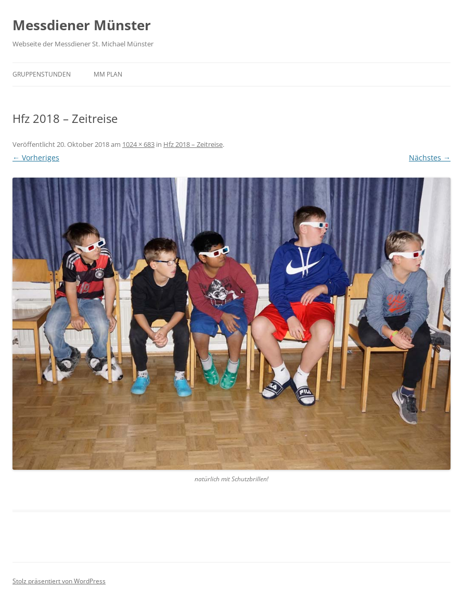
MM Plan (108, 74)
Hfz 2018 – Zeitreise (193, 144)
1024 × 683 (138, 144)
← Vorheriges (35, 157)
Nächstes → (430, 157)
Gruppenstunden (41, 74)
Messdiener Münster (81, 25)
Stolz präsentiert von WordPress (59, 581)
